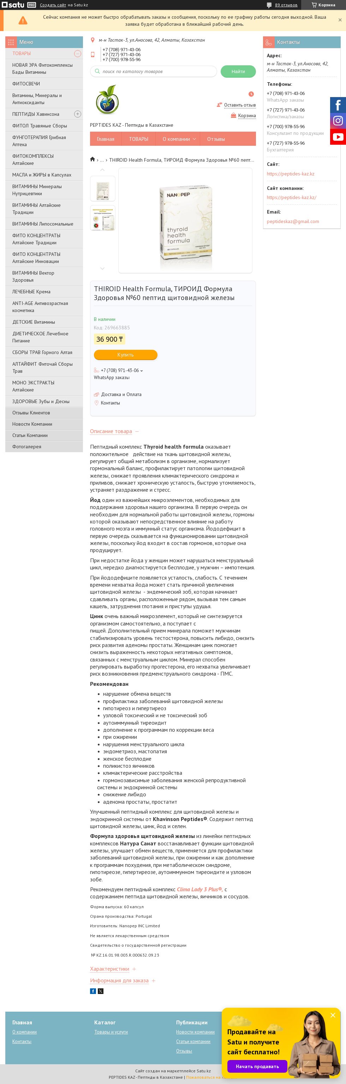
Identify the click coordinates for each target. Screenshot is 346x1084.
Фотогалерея (26, 446)
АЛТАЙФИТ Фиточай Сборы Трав (42, 367)
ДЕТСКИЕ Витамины (33, 322)
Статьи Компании (30, 435)
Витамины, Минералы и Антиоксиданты (37, 99)
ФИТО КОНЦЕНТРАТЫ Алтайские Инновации (36, 257)
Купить (126, 354)
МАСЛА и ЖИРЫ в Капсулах (41, 175)
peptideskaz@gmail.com (293, 221)
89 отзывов (286, 4)
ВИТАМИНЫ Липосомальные (42, 224)
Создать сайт (53, 4)
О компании (176, 139)
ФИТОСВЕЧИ (26, 83)
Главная (105, 139)
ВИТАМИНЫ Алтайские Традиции (36, 208)
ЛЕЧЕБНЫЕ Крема (31, 291)
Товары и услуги (111, 1032)
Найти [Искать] (238, 71)
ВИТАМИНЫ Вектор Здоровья (33, 276)
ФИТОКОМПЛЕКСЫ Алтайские (33, 159)
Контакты (21, 1041)
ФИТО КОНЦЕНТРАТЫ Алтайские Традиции (36, 239)
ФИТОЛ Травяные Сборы (39, 125)
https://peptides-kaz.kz (291, 173)
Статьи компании (193, 1041)
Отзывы (216, 139)
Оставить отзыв (240, 105)
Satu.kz (204, 1070)
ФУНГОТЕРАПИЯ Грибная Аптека (39, 141)
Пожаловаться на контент (211, 1077)
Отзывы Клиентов (31, 412)
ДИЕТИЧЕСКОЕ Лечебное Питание (40, 337)
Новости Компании (32, 424)
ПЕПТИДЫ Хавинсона (35, 114)
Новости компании (195, 1032)
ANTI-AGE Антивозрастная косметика (40, 306)
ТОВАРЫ (21, 53)
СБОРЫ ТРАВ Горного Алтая (42, 352)
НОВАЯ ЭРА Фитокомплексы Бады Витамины (42, 68)
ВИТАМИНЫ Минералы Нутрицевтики (37, 190)
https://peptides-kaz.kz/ (291, 197)
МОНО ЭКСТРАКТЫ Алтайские (33, 386)
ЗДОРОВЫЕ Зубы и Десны (41, 401)
